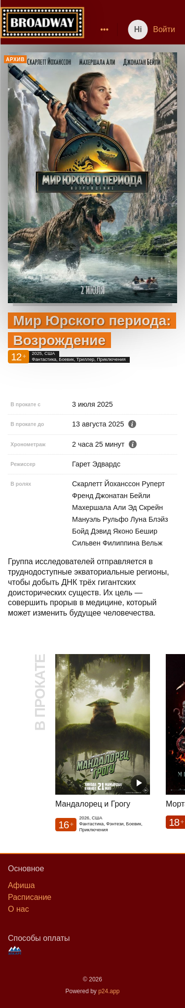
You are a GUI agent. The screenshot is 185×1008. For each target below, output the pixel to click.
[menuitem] (104, 30)
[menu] (98, 30)
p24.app (108, 991)
